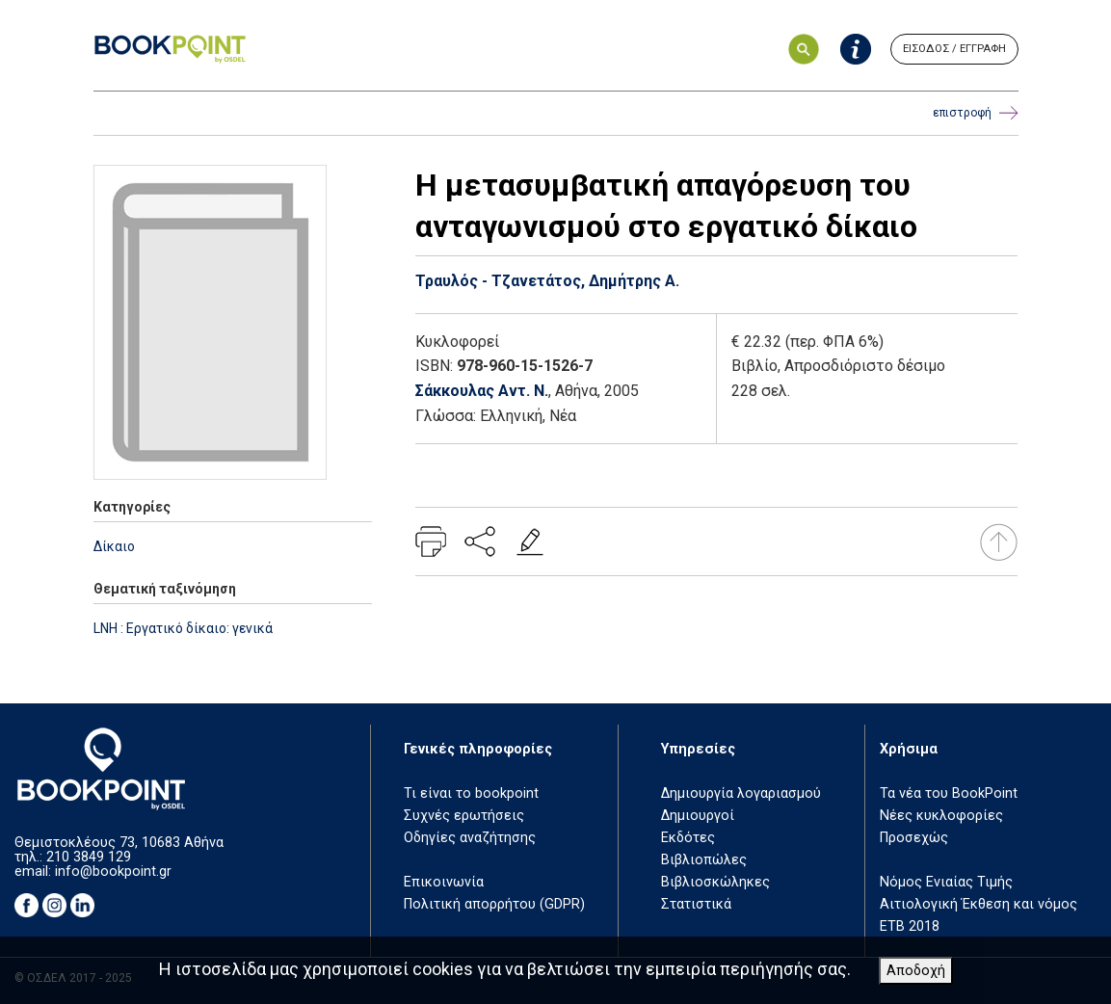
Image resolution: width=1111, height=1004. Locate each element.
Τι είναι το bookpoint (471, 793)
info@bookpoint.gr (113, 871)
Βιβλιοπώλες (704, 860)
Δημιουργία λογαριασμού (741, 793)
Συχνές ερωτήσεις (464, 815)
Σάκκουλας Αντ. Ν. (481, 391)
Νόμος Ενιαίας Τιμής (946, 882)
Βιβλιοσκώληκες (715, 882)
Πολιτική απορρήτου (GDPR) (494, 904)
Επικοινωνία (444, 882)
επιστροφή (975, 113)
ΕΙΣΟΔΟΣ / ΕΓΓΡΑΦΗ (954, 48)
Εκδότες (688, 838)
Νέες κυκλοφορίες (941, 815)
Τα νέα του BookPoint (949, 793)
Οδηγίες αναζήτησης (470, 838)
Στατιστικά (696, 904)
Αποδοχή (915, 971)
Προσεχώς (914, 838)
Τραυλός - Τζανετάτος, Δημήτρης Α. (547, 281)
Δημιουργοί (697, 815)
